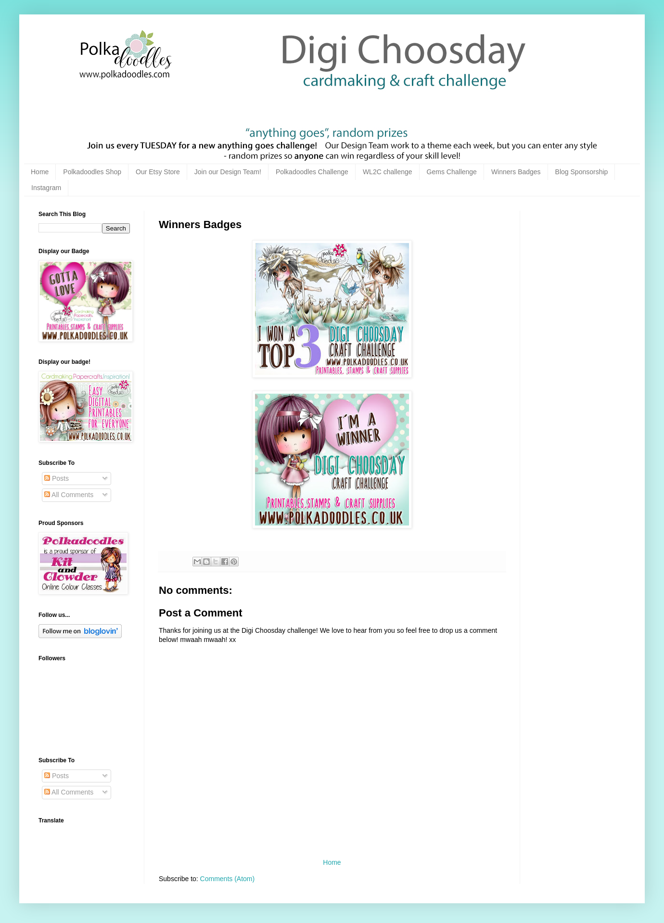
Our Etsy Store (158, 172)
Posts (56, 478)
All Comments (68, 495)
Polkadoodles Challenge (312, 172)
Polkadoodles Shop (92, 172)
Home (40, 172)
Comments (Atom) (227, 879)
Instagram (46, 188)
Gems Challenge (452, 172)
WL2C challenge (387, 172)
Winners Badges (516, 172)
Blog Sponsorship (581, 172)
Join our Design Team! (227, 172)
